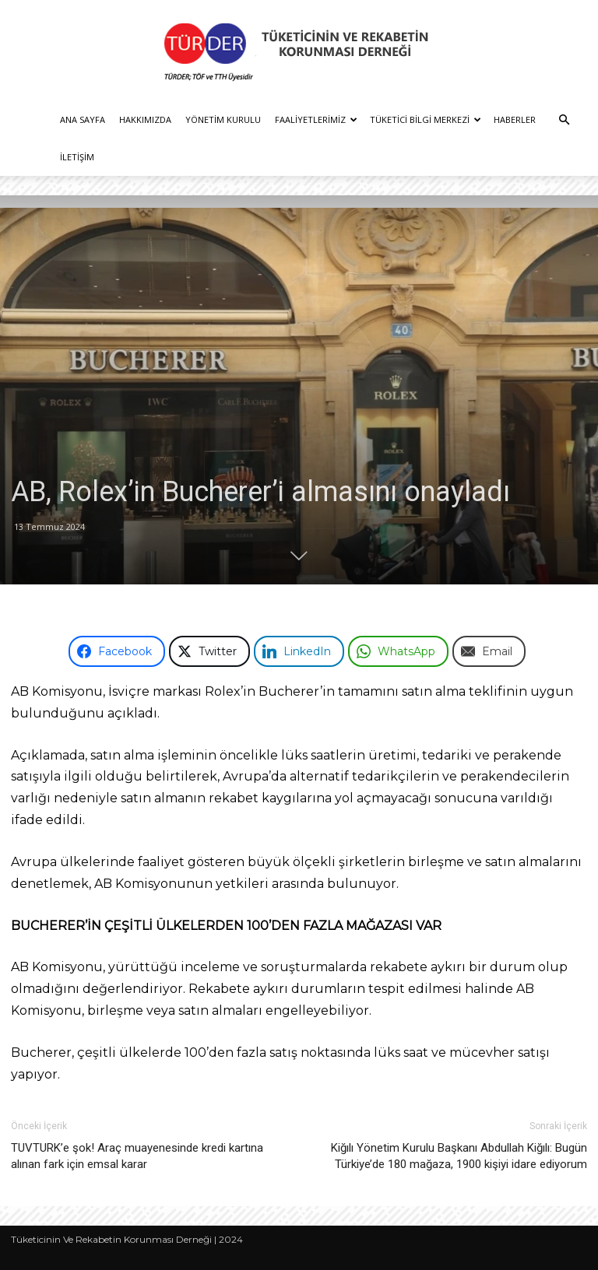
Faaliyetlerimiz (316, 119)
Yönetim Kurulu (223, 119)
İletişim (77, 157)
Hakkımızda (145, 119)
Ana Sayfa (82, 119)
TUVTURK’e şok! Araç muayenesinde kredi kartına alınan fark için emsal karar (137, 1156)
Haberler (515, 119)
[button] (563, 120)
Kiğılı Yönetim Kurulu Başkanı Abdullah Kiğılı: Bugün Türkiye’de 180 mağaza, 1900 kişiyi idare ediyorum (459, 1156)
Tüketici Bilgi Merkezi (425, 119)
